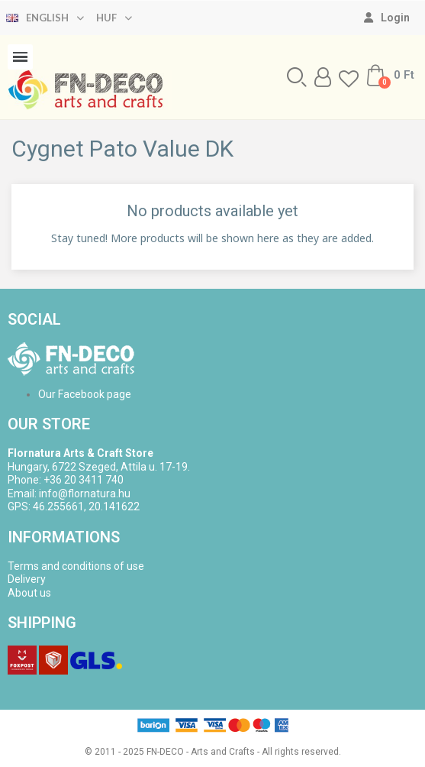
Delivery (27, 579)
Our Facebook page (84, 394)
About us (29, 593)
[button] (297, 77)
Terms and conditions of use (76, 566)
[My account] (387, 17)
